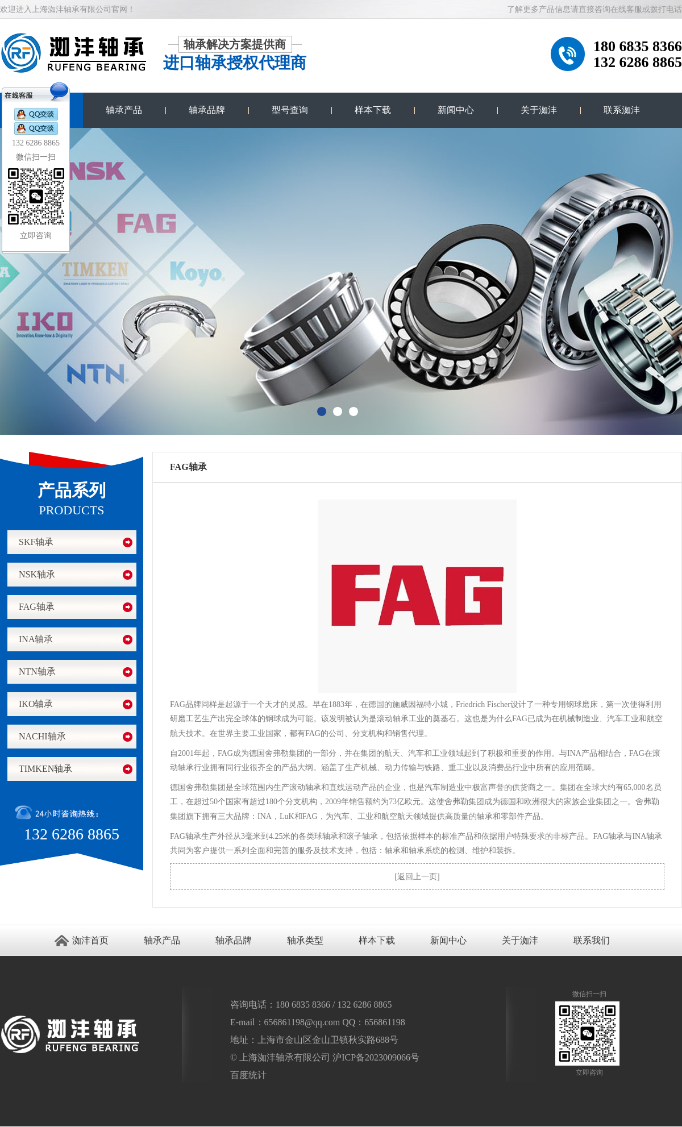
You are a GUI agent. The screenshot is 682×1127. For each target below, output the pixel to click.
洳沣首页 (90, 940)
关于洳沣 (539, 110)
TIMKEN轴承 (45, 768)
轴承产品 (124, 110)
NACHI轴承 (42, 736)
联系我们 (591, 940)
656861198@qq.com (302, 1022)
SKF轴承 (36, 542)
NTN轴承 (37, 671)
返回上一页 (417, 876)
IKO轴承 (36, 704)
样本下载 (373, 110)
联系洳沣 (622, 110)
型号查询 (290, 110)
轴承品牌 (207, 110)
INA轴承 (36, 639)
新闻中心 (456, 110)
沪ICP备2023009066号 (375, 1057)
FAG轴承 (37, 607)
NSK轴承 (37, 574)
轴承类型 (305, 940)
